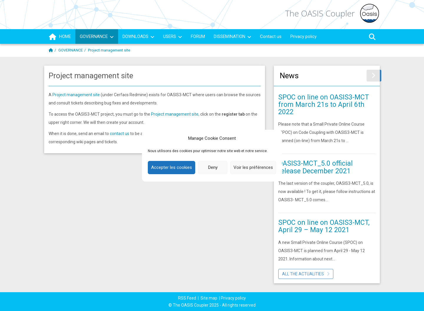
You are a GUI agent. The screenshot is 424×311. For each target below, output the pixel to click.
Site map (209, 298)
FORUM (198, 36)
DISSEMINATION (232, 36)
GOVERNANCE (97, 36)
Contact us (270, 36)
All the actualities (305, 274)
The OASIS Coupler (320, 13)
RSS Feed (187, 298)
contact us (119, 133)
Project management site (76, 94)
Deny (213, 167)
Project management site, (175, 114)
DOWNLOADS (138, 36)
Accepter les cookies (171, 167)
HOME (60, 37)
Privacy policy (303, 36)
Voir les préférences (253, 167)
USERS (172, 36)
